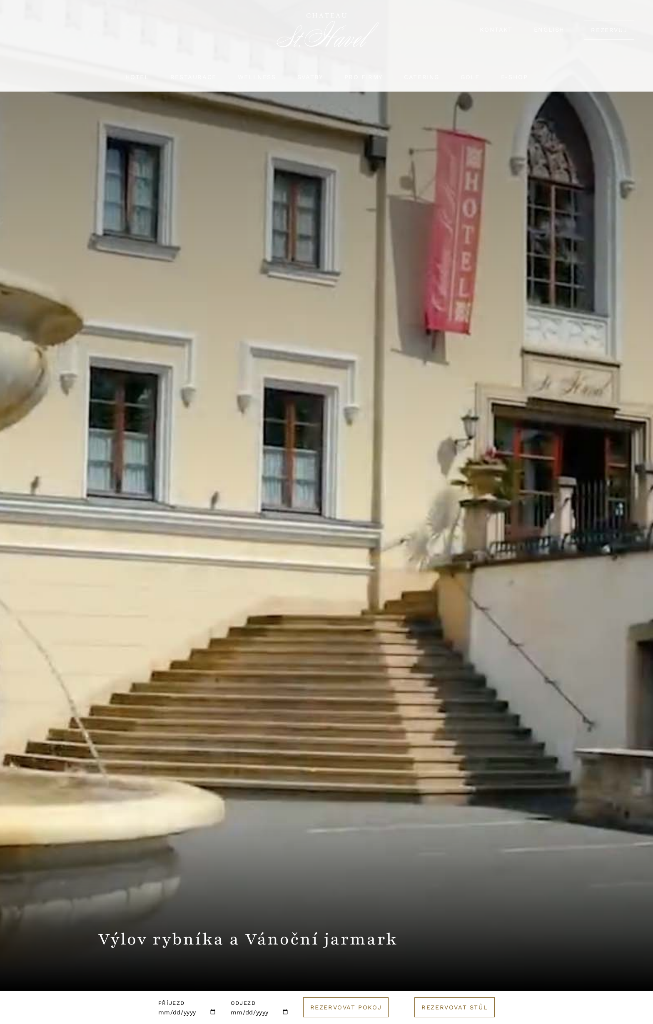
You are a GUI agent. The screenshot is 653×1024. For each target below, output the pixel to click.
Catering (421, 77)
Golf (470, 77)
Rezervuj (609, 30)
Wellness (257, 77)
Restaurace (193, 77)
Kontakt (496, 29)
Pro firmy (363, 77)
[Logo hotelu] (326, 35)
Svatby (310, 77)
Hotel (137, 77)
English (549, 29)
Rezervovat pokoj (346, 1007)
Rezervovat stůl (454, 1007)
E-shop (514, 77)
